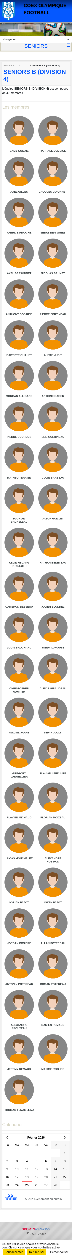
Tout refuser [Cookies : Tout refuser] (36, 1252)
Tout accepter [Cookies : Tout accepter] (14, 1252)
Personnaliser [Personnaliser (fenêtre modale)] (59, 1252)
